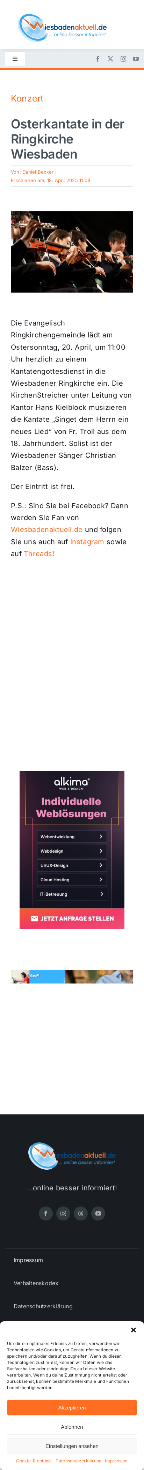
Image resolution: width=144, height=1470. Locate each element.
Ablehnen (72, 1427)
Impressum (116, 1460)
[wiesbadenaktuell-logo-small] (62, 16)
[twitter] (110, 59)
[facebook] (98, 59)
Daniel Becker (37, 172)
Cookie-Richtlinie (34, 1460)
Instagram (87, 542)
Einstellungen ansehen (72, 1446)
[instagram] (123, 59)
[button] (133, 1330)
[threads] (81, 1213)
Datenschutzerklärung (79, 1460)
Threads (38, 554)
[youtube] (136, 59)
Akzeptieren (72, 1407)
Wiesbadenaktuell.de (47, 529)
